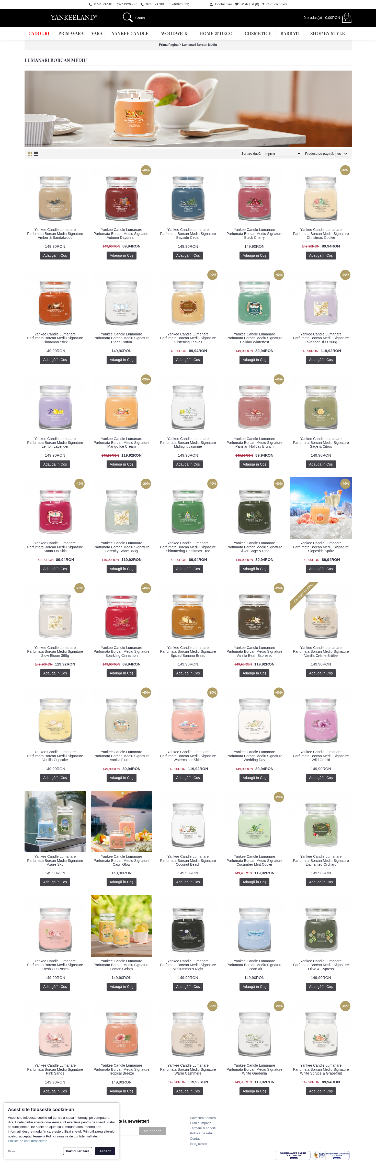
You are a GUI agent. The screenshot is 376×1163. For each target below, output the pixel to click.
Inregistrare (198, 1144)
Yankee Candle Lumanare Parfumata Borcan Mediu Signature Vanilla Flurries (122, 756)
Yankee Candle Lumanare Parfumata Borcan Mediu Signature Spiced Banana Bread (188, 652)
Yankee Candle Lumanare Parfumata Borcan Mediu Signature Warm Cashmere (188, 1069)
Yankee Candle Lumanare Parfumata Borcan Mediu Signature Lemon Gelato (122, 965)
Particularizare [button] (77, 1151)
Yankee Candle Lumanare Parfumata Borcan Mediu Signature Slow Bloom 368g (55, 652)
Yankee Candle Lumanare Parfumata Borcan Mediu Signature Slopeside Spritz (321, 547)
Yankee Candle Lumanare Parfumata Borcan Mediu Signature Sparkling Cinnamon (122, 652)
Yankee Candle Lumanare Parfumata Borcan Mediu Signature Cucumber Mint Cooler (254, 860)
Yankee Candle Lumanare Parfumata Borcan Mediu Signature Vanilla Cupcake (55, 756)
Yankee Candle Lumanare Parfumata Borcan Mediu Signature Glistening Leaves (188, 338)
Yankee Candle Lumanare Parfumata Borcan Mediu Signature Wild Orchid (321, 756)
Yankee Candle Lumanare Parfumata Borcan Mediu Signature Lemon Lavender (55, 443)
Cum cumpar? (200, 1123)
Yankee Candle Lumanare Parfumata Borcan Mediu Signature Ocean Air (254, 965)
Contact (195, 1139)
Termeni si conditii (203, 1128)
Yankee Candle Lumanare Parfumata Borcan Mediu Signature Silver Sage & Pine (254, 547)
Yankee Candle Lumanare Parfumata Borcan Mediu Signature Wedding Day (254, 756)
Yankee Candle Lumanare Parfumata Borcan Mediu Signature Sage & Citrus (321, 443)
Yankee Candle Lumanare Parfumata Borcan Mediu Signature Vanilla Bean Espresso (254, 652)
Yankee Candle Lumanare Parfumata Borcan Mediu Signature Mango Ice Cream (122, 443)
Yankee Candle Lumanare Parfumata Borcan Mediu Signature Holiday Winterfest (254, 338)
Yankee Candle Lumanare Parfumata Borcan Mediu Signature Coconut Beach (188, 860)
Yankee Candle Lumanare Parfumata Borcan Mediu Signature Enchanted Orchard (321, 860)
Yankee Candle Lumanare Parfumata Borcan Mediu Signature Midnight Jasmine (188, 443)
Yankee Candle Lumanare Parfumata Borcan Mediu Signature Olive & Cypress (321, 965)
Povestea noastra (203, 1118)
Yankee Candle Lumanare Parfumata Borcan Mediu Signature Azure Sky (55, 860)
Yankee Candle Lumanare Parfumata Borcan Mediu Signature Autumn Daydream (122, 234)
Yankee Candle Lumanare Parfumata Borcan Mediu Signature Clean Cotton (122, 338)
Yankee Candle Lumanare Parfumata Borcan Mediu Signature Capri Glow (122, 860)
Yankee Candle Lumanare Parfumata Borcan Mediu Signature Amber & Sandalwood (55, 234)
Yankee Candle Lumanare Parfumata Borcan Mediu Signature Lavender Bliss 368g (321, 338)
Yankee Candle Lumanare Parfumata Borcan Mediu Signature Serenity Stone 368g (122, 547)
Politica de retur (201, 1133)
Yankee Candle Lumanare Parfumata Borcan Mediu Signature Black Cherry (254, 234)
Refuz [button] (11, 1151)
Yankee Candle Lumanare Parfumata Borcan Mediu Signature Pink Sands (55, 1069)
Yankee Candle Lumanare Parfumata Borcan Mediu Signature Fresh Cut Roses (55, 965)
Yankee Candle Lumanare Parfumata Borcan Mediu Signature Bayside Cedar (188, 234)
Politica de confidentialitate (27, 1141)
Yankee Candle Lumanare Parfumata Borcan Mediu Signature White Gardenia (254, 1069)
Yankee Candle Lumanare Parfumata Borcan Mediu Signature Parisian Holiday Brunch (254, 443)
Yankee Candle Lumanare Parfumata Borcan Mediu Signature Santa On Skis (55, 547)
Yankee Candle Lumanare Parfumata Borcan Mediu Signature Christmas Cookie (321, 234)
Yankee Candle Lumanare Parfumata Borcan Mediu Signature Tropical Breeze (122, 1069)
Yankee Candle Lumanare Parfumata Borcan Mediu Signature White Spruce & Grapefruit (321, 1069)
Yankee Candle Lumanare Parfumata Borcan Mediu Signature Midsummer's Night (188, 965)
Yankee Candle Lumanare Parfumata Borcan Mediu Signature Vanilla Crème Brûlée (321, 652)
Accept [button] (105, 1151)
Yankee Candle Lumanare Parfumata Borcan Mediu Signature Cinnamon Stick (55, 338)
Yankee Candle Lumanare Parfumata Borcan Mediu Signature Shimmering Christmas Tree (188, 547)
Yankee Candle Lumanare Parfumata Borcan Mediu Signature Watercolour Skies (188, 756)
